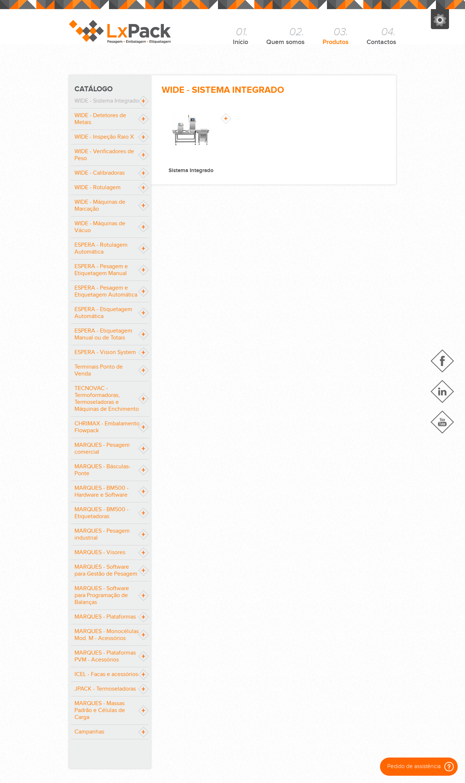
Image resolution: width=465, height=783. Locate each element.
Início (240, 35)
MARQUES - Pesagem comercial (102, 449)
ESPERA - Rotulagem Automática (101, 248)
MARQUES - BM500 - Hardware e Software (101, 491)
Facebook (442, 361)
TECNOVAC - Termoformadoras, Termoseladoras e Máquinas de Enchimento (106, 399)
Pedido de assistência (420, 766)
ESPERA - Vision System (105, 352)
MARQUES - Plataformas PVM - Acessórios (105, 656)
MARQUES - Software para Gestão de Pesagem (105, 570)
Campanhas (89, 731)
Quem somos (285, 35)
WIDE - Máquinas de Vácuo (99, 227)
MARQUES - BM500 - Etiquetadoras (101, 513)
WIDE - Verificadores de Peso (104, 155)
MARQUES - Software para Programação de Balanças (101, 595)
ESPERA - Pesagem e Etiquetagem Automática (105, 291)
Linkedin (442, 391)
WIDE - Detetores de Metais (100, 119)
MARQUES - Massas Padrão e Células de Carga (99, 710)
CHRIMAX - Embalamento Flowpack (107, 427)
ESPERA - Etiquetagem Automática (103, 313)
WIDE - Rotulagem (97, 187)
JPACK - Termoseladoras (105, 688)
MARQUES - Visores (99, 552)
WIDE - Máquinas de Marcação (99, 205)
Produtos (335, 35)
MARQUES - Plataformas (105, 616)
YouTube (442, 422)
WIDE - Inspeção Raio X (104, 137)
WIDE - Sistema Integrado (106, 101)
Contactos (381, 35)
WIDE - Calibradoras (99, 173)
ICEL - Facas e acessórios (106, 674)
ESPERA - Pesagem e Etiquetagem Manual (101, 270)
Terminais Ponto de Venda (98, 370)
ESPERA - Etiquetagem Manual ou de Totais (103, 334)
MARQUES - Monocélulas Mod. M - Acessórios (106, 635)
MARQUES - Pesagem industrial (102, 534)
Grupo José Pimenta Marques (440, 19)
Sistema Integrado (191, 170)
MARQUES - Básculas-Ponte (102, 470)
